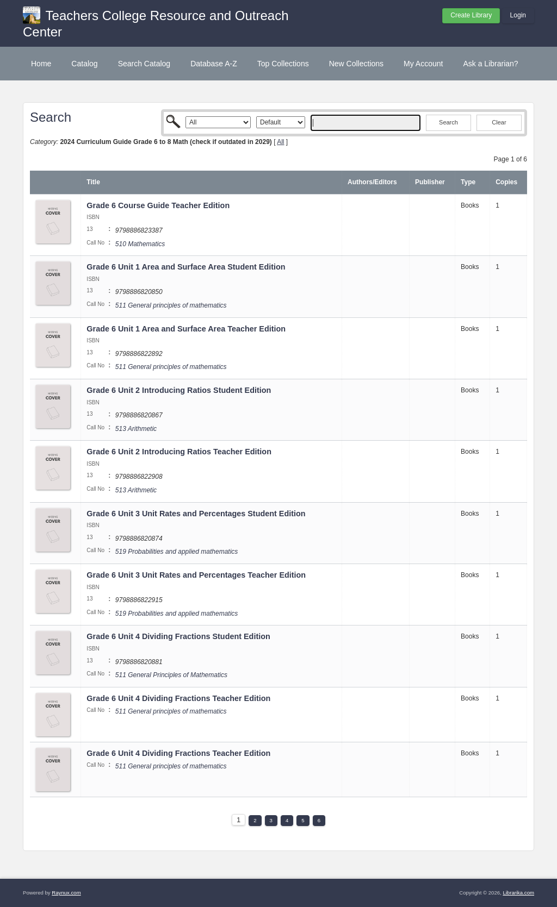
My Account (423, 63)
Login (518, 15)
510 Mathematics (140, 244)
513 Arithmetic (136, 429)
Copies (506, 182)
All (280, 142)
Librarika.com (518, 893)
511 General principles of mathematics (171, 305)
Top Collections (283, 63)
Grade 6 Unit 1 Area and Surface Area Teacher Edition (187, 328)
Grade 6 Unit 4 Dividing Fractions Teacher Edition (179, 698)
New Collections (356, 63)
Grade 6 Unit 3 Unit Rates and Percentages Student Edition (196, 513)
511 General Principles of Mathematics (171, 675)
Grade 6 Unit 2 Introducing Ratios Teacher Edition (180, 451)
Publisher (430, 182)
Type (468, 182)
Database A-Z (213, 63)
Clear (499, 122)
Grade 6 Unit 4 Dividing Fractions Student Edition (179, 636)
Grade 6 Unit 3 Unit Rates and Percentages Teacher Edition (197, 575)
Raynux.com (66, 893)
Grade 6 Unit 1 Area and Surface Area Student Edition (186, 266)
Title (93, 182)
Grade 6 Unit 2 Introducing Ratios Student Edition (179, 390)
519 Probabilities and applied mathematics (176, 551)
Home (41, 63)
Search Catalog (144, 63)
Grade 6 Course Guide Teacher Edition (159, 205)
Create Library (471, 15)
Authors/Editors (372, 182)
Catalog (84, 63)
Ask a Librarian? (490, 63)
